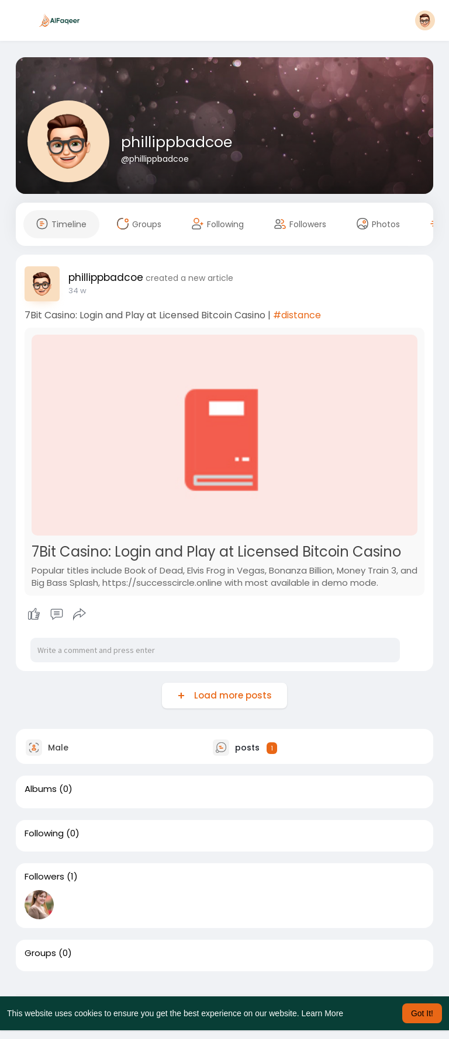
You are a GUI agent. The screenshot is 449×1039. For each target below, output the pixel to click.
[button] (425, 20)
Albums (41, 789)
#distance (297, 315)
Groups (40, 953)
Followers (44, 876)
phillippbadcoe (176, 142)
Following (44, 833)
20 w (77, 290)
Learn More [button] (323, 1013)
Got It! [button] (422, 1013)
